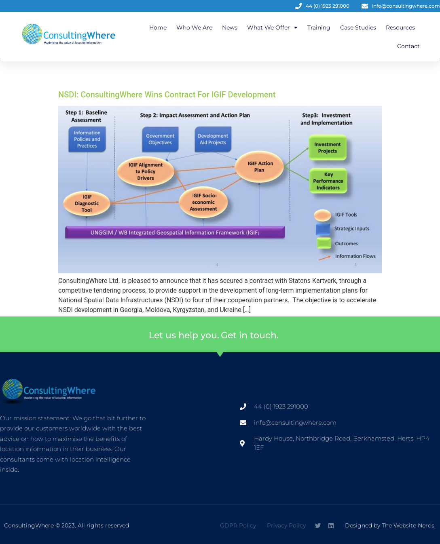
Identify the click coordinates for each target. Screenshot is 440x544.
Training (318, 27)
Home (158, 27)
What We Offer (272, 27)
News (229, 27)
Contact (408, 46)
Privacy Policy (286, 525)
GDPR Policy (238, 525)
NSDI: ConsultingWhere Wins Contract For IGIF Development (166, 94)
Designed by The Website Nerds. (390, 525)
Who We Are (194, 27)
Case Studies (358, 27)
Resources (400, 27)
